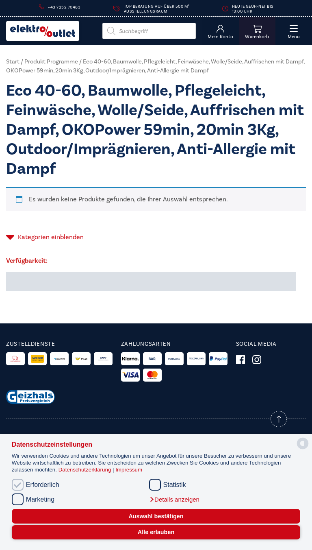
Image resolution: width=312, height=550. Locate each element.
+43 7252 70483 (64, 7)
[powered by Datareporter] (302, 448)
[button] (174, 499)
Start (13, 61)
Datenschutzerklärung (85, 470)
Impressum (128, 470)
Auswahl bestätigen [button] (155, 516)
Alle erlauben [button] (156, 532)
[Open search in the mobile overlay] (149, 31)
